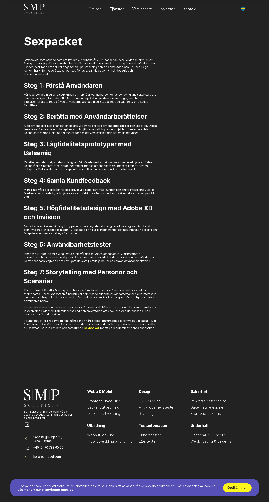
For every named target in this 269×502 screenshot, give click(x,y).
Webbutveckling (100, 435)
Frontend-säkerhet (207, 413)
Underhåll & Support (208, 435)
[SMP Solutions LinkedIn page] (27, 426)
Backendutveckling (103, 407)
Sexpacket (91, 328)
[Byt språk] (243, 9)
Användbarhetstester (157, 407)
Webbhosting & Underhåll (212, 441)
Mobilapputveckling (103, 413)
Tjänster (117, 9)
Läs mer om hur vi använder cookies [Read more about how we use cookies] (45, 490)
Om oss (95, 9)
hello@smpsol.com (47, 456)
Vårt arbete (142, 9)
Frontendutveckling (103, 401)
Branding (146, 413)
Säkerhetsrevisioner (207, 407)
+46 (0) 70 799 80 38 (48, 447)
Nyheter (167, 9)
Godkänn (237, 489)
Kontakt (190, 9)
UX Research (149, 401)
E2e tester (148, 441)
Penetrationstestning (208, 401)
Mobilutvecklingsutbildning (110, 441)
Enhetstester (150, 435)
